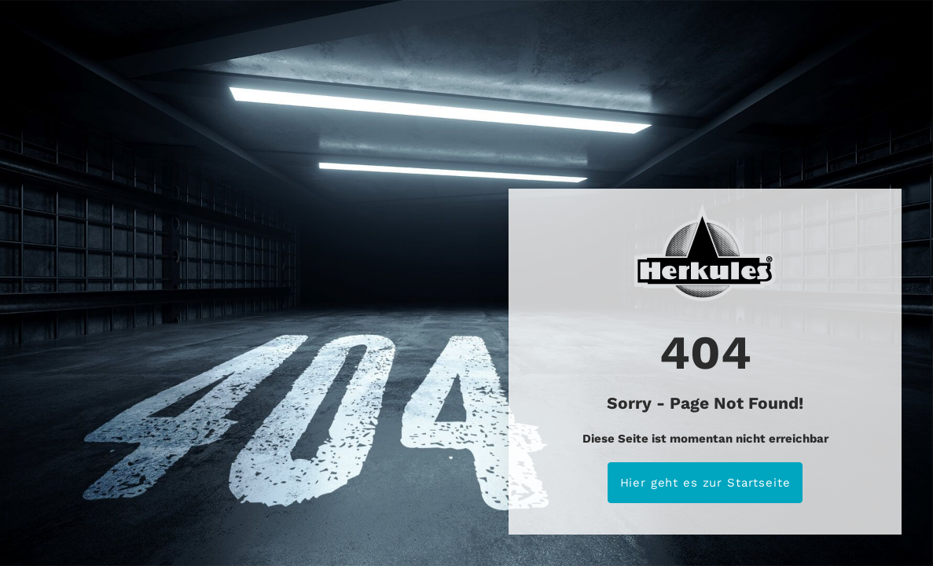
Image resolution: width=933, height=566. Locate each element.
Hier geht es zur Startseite (705, 483)
